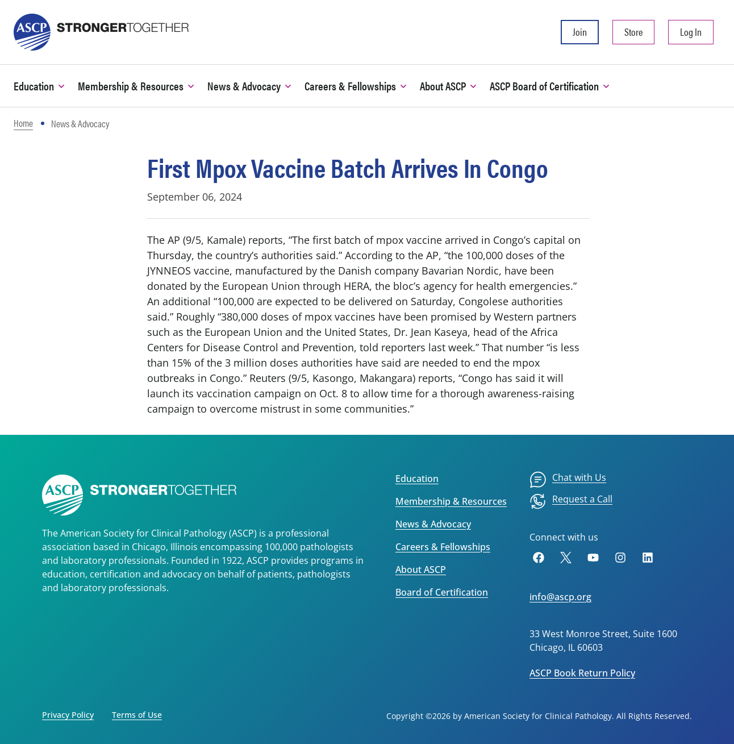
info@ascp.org (560, 597)
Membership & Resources (451, 501)
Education (417, 478)
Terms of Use (137, 714)
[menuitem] (567, 479)
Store (633, 31)
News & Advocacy (433, 524)
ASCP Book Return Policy (582, 673)
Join (580, 31)
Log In (691, 31)
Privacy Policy (68, 714)
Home (23, 123)
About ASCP (420, 569)
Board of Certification (441, 592)
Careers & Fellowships (442, 547)
